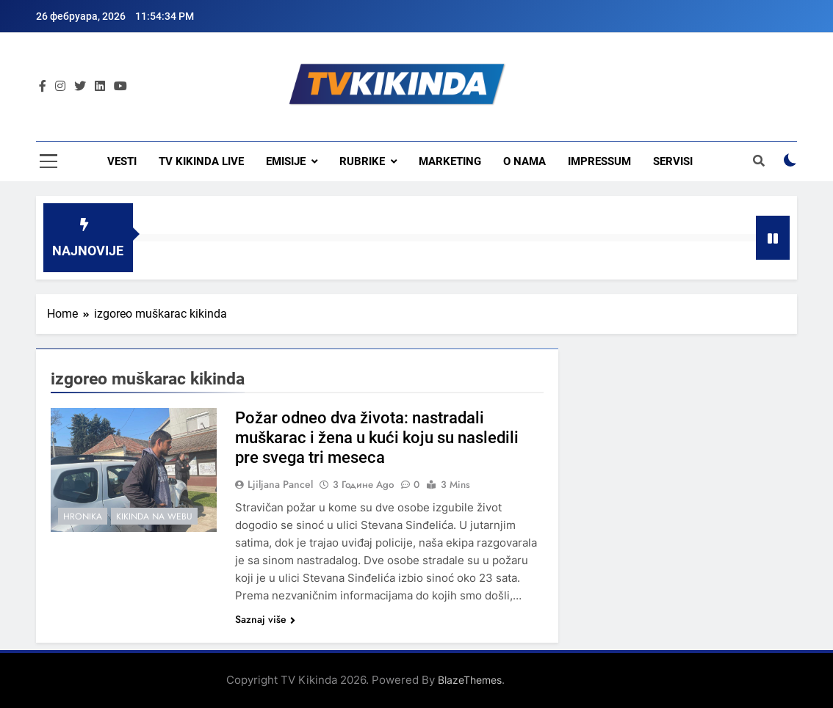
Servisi (673, 161)
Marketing (450, 161)
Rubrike (362, 161)
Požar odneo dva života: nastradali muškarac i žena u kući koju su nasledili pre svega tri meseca (377, 438)
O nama (524, 161)
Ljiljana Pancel (280, 484)
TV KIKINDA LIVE (201, 161)
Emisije (286, 161)
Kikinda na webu (154, 516)
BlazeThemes (470, 680)
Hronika (82, 516)
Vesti (122, 161)
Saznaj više (265, 619)
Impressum (599, 161)
